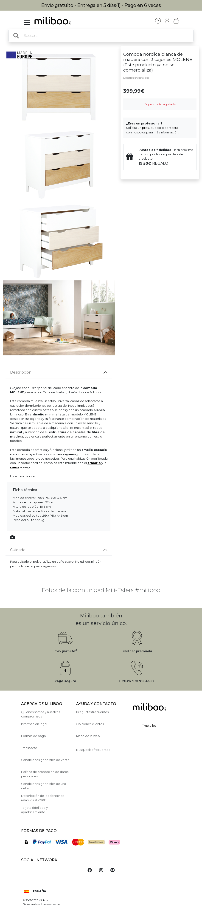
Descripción (20, 372)
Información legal (34, 724)
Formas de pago (33, 736)
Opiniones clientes (90, 724)
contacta (171, 128)
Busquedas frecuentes (93, 750)
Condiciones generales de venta (45, 760)
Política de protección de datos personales (44, 774)
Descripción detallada (136, 77)
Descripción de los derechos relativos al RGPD (42, 798)
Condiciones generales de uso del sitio (43, 786)
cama (14, 467)
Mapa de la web (88, 736)
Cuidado (17, 550)
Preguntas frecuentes (92, 712)
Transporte (29, 748)
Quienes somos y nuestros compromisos (40, 714)
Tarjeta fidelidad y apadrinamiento (34, 810)
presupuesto (151, 128)
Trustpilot (149, 725)
